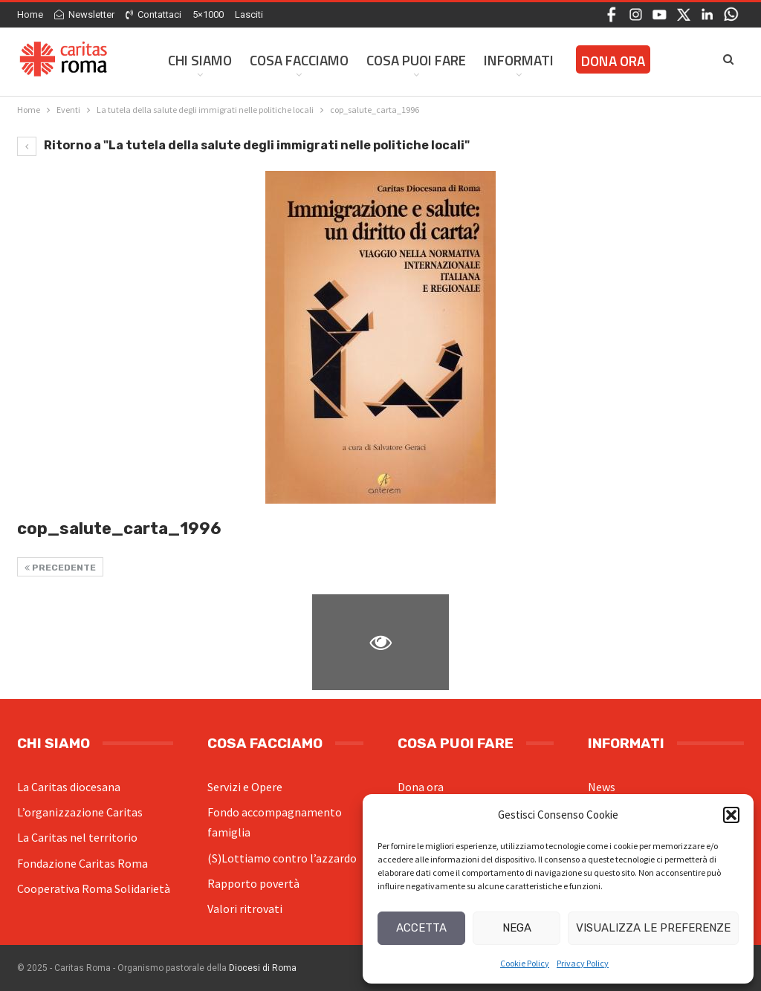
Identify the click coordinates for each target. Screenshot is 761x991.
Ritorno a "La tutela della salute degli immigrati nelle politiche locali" (243, 145)
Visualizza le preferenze (653, 928)
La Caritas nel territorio (77, 837)
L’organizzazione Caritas (80, 812)
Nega (516, 928)
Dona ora (421, 786)
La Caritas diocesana (68, 786)
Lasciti (249, 14)
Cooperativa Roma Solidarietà (93, 888)
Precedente (60, 567)
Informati (519, 60)
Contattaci (153, 14)
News (601, 786)
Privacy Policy (583, 963)
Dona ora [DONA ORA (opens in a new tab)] (613, 60)
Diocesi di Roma (263, 968)
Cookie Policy (524, 963)
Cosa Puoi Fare (416, 60)
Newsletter (84, 14)
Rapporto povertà (253, 883)
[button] (731, 815)
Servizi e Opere (244, 786)
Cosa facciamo (299, 60)
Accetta (421, 928)
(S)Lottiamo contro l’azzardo (282, 858)
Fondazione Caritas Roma (82, 863)
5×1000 (208, 14)
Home (30, 14)
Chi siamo (200, 60)
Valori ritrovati (244, 908)
